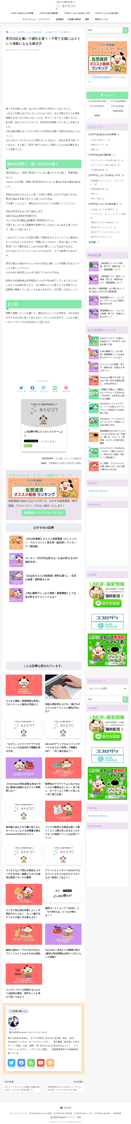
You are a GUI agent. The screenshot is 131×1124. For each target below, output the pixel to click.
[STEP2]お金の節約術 (117, 101)
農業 (87, 19)
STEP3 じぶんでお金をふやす (77, 13)
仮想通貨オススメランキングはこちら (43, 512)
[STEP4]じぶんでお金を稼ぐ (105, 204)
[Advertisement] (43, 82)
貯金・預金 (98, 198)
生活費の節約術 (74, 19)
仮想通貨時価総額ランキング (62, 1117)
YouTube (40, 1067)
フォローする (48, 441)
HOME (65, 1107)
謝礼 (79, 463)
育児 (71, 463)
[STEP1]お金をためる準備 (104, 134)
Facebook (21, 1067)
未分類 (94, 242)
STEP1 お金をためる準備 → (23, 13)
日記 (63, 463)
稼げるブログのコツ (101, 236)
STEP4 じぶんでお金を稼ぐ (108, 13)
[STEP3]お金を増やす (97, 106)
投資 (95, 193)
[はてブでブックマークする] (43, 389)
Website (50, 1067)
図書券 (53, 463)
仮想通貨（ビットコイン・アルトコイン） (106, 183)
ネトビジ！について (18, 1113)
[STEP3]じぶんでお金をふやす (106, 175)
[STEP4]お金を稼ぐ (118, 106)
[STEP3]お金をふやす (83, 1113)
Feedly (31, 1067)
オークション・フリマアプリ (36, 19)
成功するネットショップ (103, 227)
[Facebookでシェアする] (32, 389)
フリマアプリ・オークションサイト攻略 (108, 216)
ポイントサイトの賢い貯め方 (105, 165)
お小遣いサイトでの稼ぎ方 (68, 458)
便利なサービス (100, 19)
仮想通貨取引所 (99, 189)
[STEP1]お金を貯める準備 (97, 101)
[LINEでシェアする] (55, 389)
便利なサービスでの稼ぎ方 (104, 222)
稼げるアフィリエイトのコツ (105, 232)
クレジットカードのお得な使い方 (107, 160)
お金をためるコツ (100, 140)
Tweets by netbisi (97, 491)
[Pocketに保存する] (66, 389)
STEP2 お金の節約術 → (50, 13)
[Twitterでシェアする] (21, 389)
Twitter (11, 1067)
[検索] (125, 30)
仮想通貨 (58, 19)
